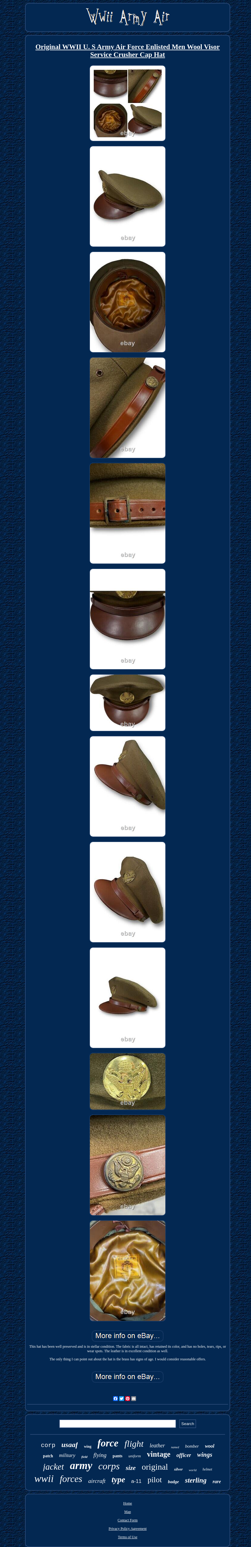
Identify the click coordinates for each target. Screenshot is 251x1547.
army (81, 1465)
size (131, 1467)
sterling (196, 1480)
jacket (53, 1466)
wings (204, 1454)
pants (117, 1456)
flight (134, 1444)
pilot (155, 1479)
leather (157, 1446)
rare (217, 1481)
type (118, 1479)
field (84, 1456)
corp (48, 1445)
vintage (158, 1454)
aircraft (97, 1481)
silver (178, 1469)
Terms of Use (127, 1537)
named (175, 1447)
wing (87, 1446)
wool (209, 1446)
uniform (135, 1456)
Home (127, 1503)
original (155, 1466)
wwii (44, 1478)
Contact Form (128, 1520)
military (67, 1455)
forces (71, 1479)
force (108, 1443)
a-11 (136, 1481)
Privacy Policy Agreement (128, 1529)
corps (109, 1466)
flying (100, 1455)
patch (48, 1456)
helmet (207, 1469)
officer (183, 1455)
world (193, 1470)
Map (127, 1512)
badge (173, 1481)
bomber (192, 1446)
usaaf (70, 1445)
